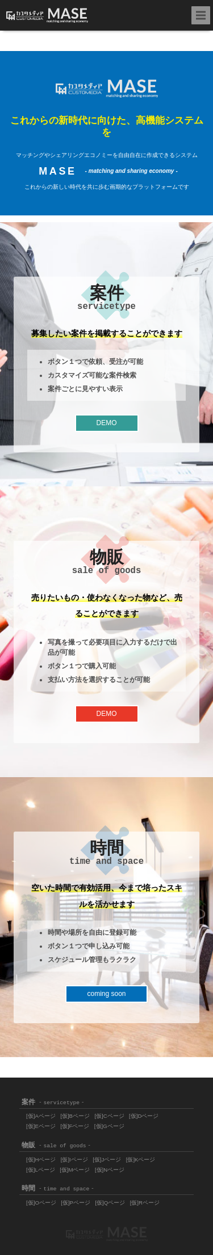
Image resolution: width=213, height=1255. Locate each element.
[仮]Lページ (40, 1170)
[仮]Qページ (110, 1202)
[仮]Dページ (143, 1116)
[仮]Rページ (145, 1202)
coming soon (106, 994)
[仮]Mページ (75, 1170)
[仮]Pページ (75, 1202)
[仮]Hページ (41, 1159)
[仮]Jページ (107, 1159)
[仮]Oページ (41, 1202)
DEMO (107, 423)
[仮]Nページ (109, 1170)
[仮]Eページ (41, 1126)
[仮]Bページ (75, 1116)
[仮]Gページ (109, 1126)
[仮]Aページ (41, 1116)
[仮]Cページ (109, 1116)
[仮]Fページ (74, 1126)
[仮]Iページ (74, 1159)
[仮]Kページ (141, 1159)
